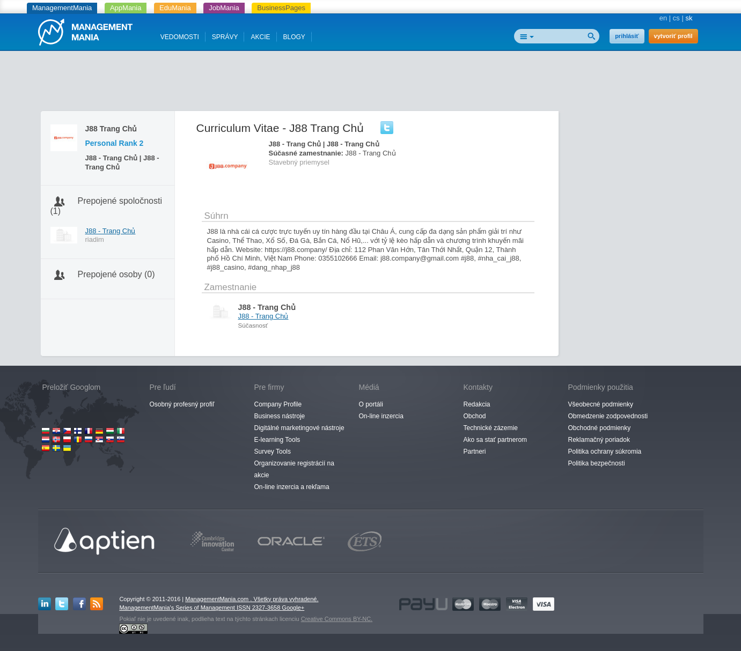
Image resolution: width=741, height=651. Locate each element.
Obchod (475, 416)
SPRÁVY (225, 37)
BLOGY (294, 37)
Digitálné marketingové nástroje (299, 428)
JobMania (224, 8)
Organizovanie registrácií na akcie (294, 469)
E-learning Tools (277, 439)
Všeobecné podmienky (600, 404)
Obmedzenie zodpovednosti (608, 416)
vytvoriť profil (673, 36)
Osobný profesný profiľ (182, 404)
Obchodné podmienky (599, 428)
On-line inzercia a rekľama (291, 487)
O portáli (371, 404)
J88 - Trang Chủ (110, 231)
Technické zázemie (491, 428)
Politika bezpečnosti (596, 463)
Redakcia (477, 404)
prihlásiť (627, 36)
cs (676, 18)
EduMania (175, 8)
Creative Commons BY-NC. (336, 619)
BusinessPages (281, 8)
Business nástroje (279, 416)
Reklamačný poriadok (599, 439)
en (663, 18)
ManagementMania (62, 8)
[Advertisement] (370, 83)
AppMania (126, 8)
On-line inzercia (381, 416)
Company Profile (278, 404)
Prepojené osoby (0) (116, 274)
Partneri (475, 451)
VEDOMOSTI (179, 37)
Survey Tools (272, 451)
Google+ (293, 607)
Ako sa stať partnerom (495, 439)
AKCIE (260, 37)
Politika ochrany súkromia (605, 451)
